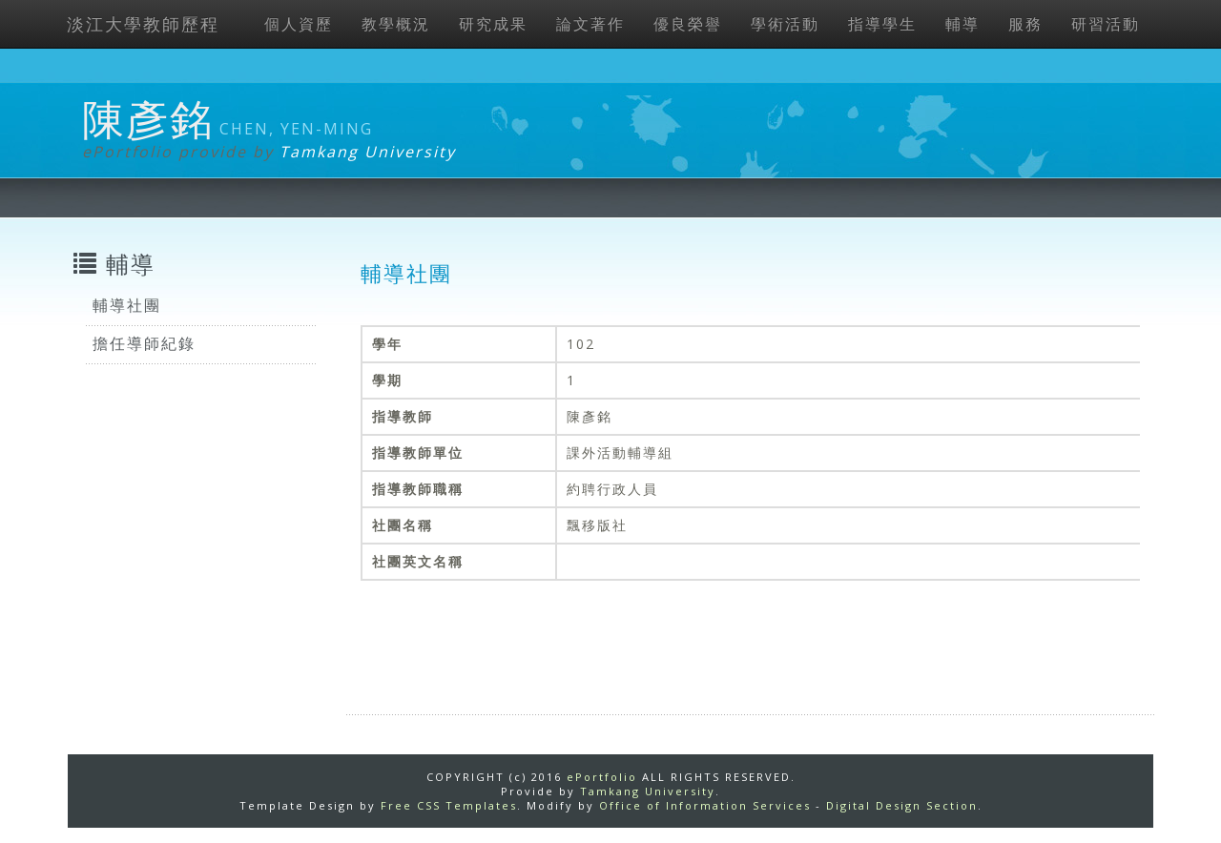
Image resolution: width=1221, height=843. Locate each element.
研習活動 (1105, 23)
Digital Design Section (902, 805)
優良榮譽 (687, 23)
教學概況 (396, 23)
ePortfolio (602, 777)
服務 (1025, 23)
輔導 (962, 23)
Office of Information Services (705, 805)
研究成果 (493, 23)
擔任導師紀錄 (144, 343)
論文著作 (590, 23)
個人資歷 (298, 23)
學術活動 (785, 23)
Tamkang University (367, 151)
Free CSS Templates (449, 805)
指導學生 (882, 23)
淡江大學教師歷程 (143, 23)
